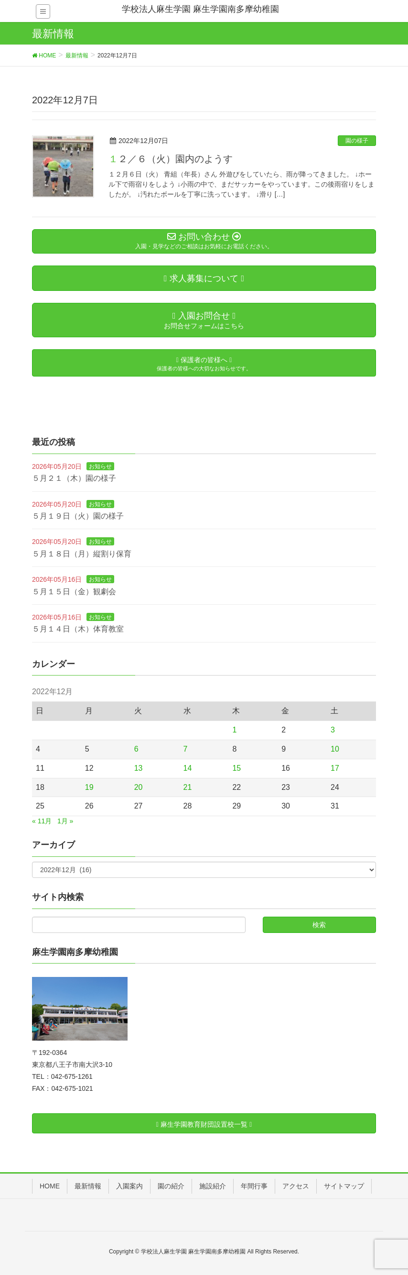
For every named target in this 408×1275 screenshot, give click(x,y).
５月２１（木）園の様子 (74, 478)
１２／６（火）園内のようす (170, 159)
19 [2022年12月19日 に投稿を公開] (89, 787)
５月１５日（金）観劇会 (74, 592)
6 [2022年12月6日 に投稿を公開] (136, 749)
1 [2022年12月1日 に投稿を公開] (234, 730)
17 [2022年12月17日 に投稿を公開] (335, 768)
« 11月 (42, 821)
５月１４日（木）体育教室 (78, 629)
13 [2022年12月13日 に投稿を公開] (138, 768)
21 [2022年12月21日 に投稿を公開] (187, 787)
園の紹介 (171, 1186)
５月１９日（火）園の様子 (78, 516)
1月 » (65, 821)
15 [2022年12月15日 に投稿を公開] (236, 768)
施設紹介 (212, 1186)
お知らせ (100, 466)
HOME (50, 1186)
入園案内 (129, 1186)
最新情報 (88, 1186)
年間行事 (254, 1186)
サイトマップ (344, 1186)
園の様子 (356, 140)
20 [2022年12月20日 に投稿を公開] (138, 787)
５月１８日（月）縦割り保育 (81, 554)
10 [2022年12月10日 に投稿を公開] (335, 749)
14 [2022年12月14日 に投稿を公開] (187, 768)
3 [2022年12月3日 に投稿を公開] (333, 730)
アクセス (295, 1186)
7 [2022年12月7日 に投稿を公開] (185, 749)
